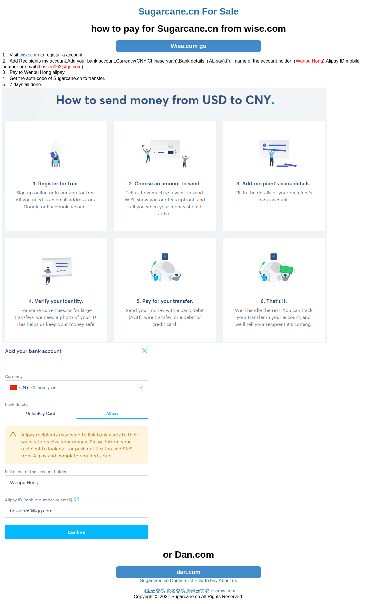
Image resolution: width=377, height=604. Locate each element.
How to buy (206, 580)
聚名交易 (175, 590)
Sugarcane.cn (154, 580)
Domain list (181, 580)
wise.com (29, 54)
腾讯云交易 (197, 590)
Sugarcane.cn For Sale (188, 11)
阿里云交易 (153, 590)
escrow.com (223, 590)
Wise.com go (188, 46)
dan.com (188, 572)
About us (228, 580)
